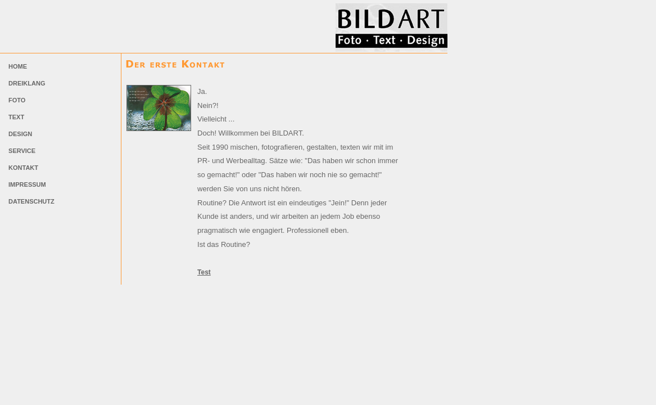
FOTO (16, 100)
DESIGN (19, 133)
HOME (17, 66)
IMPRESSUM (26, 184)
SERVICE (21, 150)
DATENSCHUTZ (31, 201)
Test (204, 272)
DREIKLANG (26, 83)
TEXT (15, 117)
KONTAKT (22, 167)
